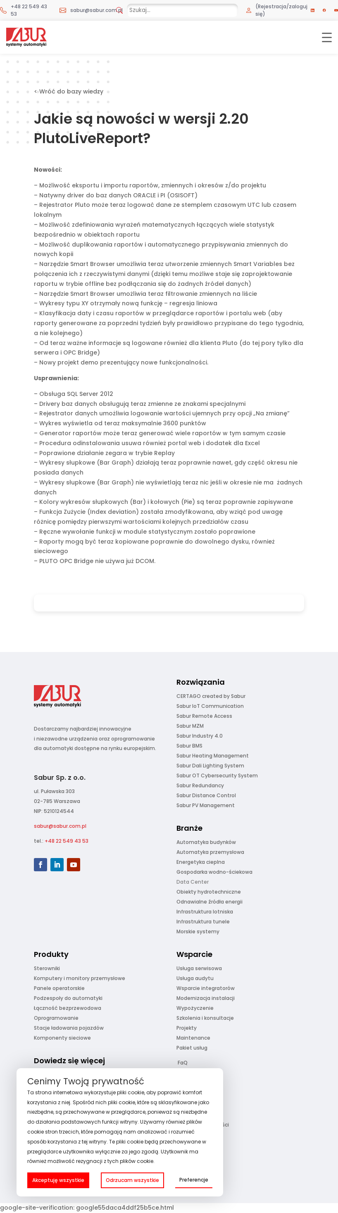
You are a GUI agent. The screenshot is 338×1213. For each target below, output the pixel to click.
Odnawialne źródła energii (209, 901)
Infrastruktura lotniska (204, 911)
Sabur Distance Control (206, 795)
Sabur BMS (189, 745)
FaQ (183, 1062)
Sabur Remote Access (204, 715)
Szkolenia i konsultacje (205, 1017)
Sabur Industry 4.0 (199, 735)
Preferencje (193, 1179)
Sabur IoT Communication (210, 706)
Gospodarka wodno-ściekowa (214, 871)
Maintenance (193, 1037)
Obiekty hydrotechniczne (208, 891)
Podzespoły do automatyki (68, 998)
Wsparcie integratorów (205, 988)
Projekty (186, 1027)
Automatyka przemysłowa (210, 852)
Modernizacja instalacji (205, 998)
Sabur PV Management (205, 805)
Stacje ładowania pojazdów (69, 1027)
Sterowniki (47, 968)
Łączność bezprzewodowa (67, 1008)
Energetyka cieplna (200, 861)
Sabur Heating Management (212, 755)
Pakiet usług (191, 1047)
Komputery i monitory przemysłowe (79, 978)
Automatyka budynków (206, 842)
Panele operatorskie (59, 988)
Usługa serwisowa (199, 968)
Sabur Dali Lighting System (210, 765)
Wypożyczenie (195, 1008)
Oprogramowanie (56, 1017)
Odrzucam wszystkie (132, 1180)
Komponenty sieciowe (62, 1037)
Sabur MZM (190, 725)
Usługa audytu (195, 978)
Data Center (192, 881)
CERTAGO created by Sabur (210, 696)
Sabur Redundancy (200, 785)
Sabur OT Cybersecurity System (217, 775)
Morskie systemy (197, 931)
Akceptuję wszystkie (58, 1180)
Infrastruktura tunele (203, 921)
